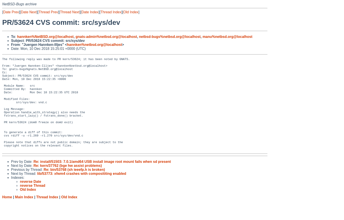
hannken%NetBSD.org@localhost (45, 37)
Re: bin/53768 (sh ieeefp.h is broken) (74, 188)
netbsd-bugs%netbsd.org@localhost (170, 37)
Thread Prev (48, 12)
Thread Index (111, 12)
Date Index (89, 12)
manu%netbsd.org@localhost (227, 37)
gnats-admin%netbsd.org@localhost (106, 37)
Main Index (24, 216)
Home (7, 216)
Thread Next (69, 12)
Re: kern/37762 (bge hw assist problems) (67, 184)
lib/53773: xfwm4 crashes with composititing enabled (81, 192)
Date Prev (11, 12)
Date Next (28, 12)
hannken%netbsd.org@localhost (94, 45)
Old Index (130, 12)
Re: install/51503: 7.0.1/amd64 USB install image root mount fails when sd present (102, 180)
